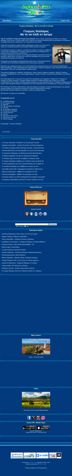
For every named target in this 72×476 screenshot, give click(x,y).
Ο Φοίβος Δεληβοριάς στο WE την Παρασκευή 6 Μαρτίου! (20, 156)
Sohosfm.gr (32, 462)
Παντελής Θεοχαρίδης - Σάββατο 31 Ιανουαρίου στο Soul (19, 174)
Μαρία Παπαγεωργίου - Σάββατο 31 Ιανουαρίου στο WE (19, 171)
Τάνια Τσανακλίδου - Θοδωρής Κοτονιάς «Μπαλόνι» (18, 239)
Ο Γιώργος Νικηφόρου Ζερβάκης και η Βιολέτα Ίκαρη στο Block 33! (23, 161)
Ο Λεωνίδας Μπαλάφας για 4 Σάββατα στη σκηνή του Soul (20, 166)
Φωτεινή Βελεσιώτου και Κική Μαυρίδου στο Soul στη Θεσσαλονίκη (23, 150)
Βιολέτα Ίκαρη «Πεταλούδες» (11, 247)
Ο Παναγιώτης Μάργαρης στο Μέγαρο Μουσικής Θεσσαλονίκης (22, 153)
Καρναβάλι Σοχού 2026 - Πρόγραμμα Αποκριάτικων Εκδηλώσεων (22, 169)
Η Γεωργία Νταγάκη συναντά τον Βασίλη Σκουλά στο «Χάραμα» (22, 271)
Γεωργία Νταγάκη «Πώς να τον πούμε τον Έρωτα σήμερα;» (20, 260)
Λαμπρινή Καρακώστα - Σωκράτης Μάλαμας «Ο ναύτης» (19, 263)
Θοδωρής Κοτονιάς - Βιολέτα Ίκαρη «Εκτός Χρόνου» (18, 268)
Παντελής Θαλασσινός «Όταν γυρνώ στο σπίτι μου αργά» (20, 234)
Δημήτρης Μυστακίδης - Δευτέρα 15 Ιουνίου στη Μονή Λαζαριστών (22, 145)
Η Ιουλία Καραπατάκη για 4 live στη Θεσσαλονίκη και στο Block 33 (22, 163)
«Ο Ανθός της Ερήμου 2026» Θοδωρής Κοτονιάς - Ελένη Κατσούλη (23, 148)
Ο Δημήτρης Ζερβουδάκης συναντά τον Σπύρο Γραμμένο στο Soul (22, 179)
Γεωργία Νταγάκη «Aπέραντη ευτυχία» (14, 249)
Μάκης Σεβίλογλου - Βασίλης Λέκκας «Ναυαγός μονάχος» (20, 257)
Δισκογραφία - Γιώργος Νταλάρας (11, 123)
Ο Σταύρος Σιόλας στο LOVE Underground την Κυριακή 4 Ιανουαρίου (23, 177)
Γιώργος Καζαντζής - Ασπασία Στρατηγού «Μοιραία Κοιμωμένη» (22, 252)
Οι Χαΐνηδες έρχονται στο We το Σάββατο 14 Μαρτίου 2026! (20, 158)
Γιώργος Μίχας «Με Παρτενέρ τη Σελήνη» (15, 265)
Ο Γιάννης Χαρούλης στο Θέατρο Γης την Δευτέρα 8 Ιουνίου (20, 142)
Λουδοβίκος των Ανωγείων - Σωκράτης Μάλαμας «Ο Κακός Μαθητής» (23, 242)
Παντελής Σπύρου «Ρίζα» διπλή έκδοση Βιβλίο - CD (18, 244)
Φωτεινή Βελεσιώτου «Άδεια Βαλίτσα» (14, 255)
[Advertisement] (36, 304)
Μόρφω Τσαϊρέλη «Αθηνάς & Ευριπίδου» (14, 236)
